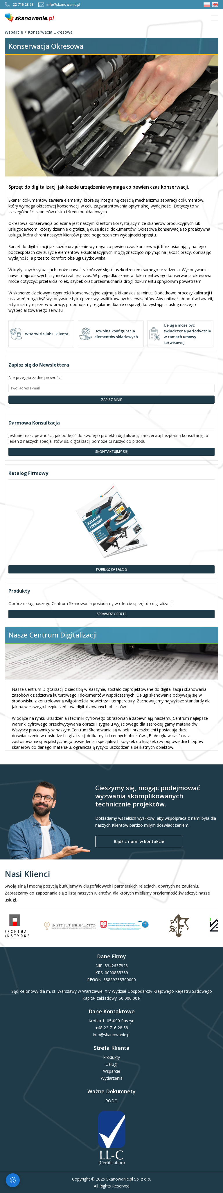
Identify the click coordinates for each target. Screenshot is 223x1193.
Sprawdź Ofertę (112, 613)
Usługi (111, 1064)
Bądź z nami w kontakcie (139, 841)
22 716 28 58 (19, 5)
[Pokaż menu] (214, 17)
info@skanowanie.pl (59, 5)
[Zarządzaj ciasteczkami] (13, 1180)
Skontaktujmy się (111, 451)
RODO (111, 1100)
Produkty (111, 1057)
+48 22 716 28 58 (111, 1027)
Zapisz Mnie (111, 399)
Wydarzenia (112, 1078)
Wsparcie (14, 32)
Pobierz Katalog (111, 569)
